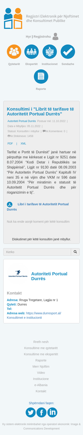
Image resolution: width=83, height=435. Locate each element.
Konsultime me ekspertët (41, 354)
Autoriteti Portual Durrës (22, 121)
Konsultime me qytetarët (41, 348)
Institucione (41, 379)
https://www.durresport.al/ (34, 313)
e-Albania (40, 385)
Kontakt (41, 391)
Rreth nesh (40, 342)
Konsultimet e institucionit (24, 317)
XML (23, 143)
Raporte (40, 360)
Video (41, 372)
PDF (10, 143)
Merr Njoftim (41, 366)
